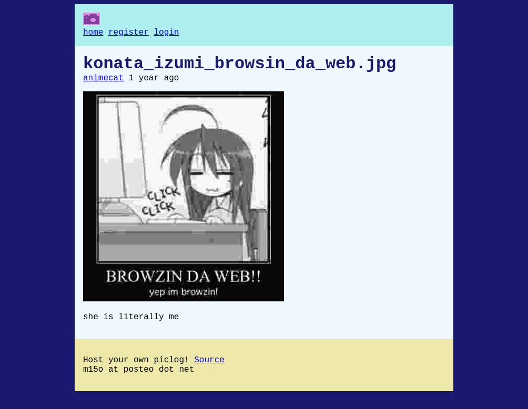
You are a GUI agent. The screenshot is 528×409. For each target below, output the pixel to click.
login (166, 33)
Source (209, 370)
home (93, 33)
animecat (103, 84)
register (128, 33)
